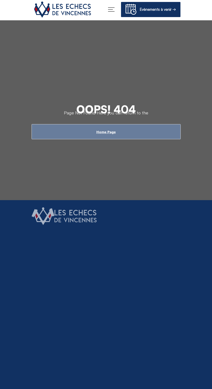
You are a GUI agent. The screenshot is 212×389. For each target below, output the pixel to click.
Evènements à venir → (151, 10)
